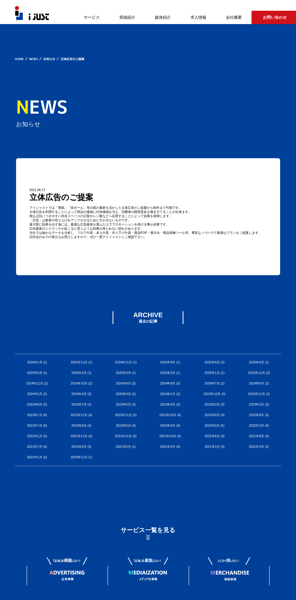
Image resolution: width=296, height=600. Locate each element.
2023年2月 (256, 404)
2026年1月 (34, 362)
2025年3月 (123, 373)
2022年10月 (167, 415)
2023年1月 (34, 415)
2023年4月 (167, 404)
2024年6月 (256, 383)
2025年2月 (167, 373)
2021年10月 (167, 436)
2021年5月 (123, 446)
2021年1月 (34, 457)
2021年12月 (78, 436)
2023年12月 (212, 394)
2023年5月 (123, 404)
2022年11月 (123, 415)
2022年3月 (212, 425)
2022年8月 (256, 415)
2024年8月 (167, 383)
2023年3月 (212, 404)
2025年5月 (34, 373)
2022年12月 (78, 415)
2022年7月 (34, 425)
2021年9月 (212, 436)
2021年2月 (256, 446)
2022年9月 (212, 415)
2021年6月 (79, 446)
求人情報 (198, 17)
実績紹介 (127, 17)
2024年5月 (34, 394)
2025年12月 (78, 362)
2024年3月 (123, 394)
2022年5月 (123, 425)
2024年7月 (212, 383)
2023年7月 (79, 404)
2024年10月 (78, 383)
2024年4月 (79, 394)
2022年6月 (79, 425)
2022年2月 (256, 425)
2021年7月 (34, 446)
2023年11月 (256, 394)
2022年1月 (34, 436)
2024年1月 (167, 394)
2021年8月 (256, 436)
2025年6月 (256, 362)
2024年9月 (123, 383)
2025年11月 (123, 362)
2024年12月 (256, 373)
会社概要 (234, 17)
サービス (92, 17)
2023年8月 (34, 404)
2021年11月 (123, 436)
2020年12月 (78, 457)
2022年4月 (167, 425)
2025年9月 (167, 362)
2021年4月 (167, 446)
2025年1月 (212, 373)
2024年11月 (34, 383)
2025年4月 (79, 373)
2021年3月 (212, 446)
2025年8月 (212, 362)
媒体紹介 (163, 17)
